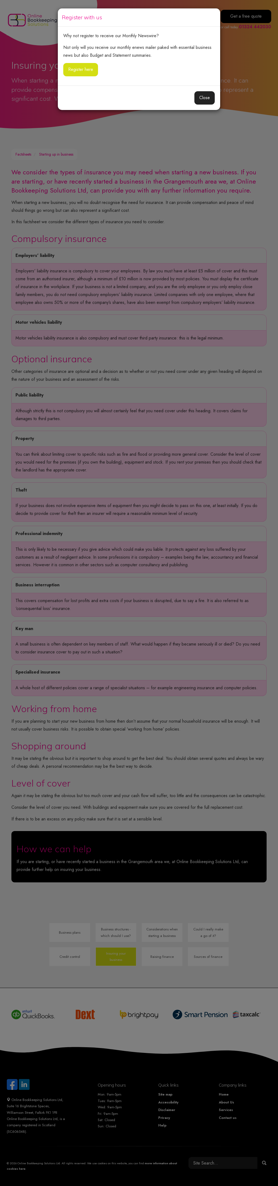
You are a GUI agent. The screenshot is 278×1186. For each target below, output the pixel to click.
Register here (80, 69)
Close (204, 98)
